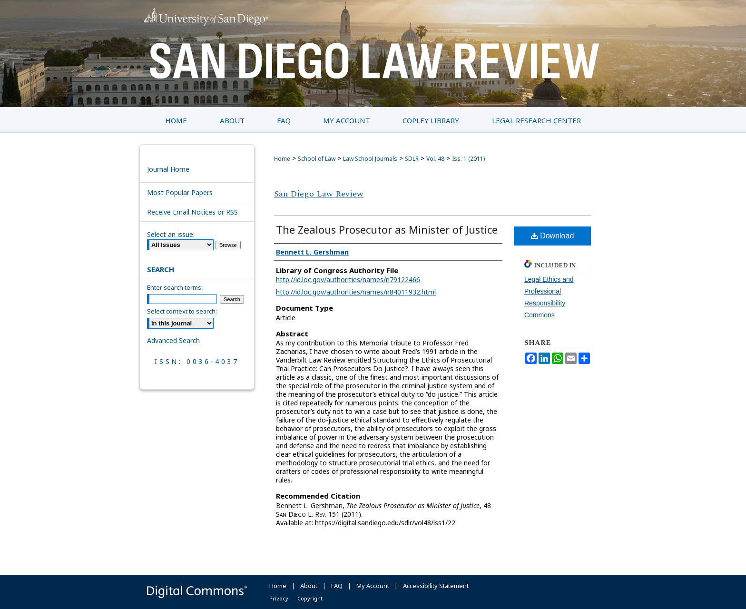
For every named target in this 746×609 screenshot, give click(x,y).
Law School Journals (370, 159)
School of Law (316, 159)
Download (552, 236)
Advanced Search (173, 340)
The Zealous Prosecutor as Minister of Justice (387, 229)
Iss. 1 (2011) (468, 159)
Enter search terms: (175, 287)
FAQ (337, 585)
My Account (372, 585)
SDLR (412, 159)
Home (282, 159)
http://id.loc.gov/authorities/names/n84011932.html (356, 291)
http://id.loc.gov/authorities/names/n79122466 (348, 279)
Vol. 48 (435, 159)
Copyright (310, 598)
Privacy (278, 598)
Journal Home (168, 169)
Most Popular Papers (180, 192)
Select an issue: (171, 234)
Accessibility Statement (436, 585)
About (308, 585)
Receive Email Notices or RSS (192, 211)
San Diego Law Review (318, 193)
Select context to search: (182, 311)
